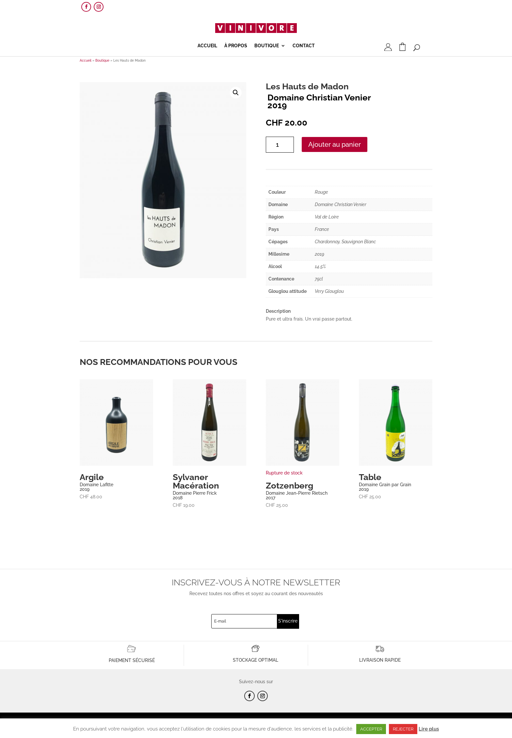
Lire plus (429, 729)
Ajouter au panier (334, 144)
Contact (304, 45)
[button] (236, 92)
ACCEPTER (371, 729)
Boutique (266, 45)
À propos (235, 45)
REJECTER (403, 729)
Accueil (207, 45)
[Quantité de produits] (280, 145)
